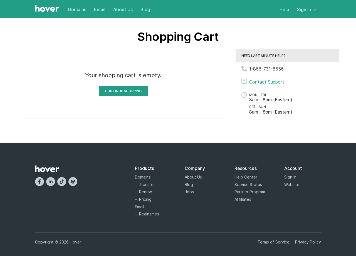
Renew (145, 191)
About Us (123, 9)
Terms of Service (274, 242)
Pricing (145, 199)
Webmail (292, 184)
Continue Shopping (123, 91)
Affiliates (242, 199)
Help (284, 9)
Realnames (149, 214)
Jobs (189, 191)
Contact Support (266, 82)
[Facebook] (39, 181)
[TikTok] (61, 181)
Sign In (307, 9)
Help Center (245, 177)
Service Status (248, 184)
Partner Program (249, 191)
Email (99, 9)
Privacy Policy (308, 242)
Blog (145, 9)
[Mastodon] (72, 181)
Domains (77, 9)
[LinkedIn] (50, 181)
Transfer (147, 184)
